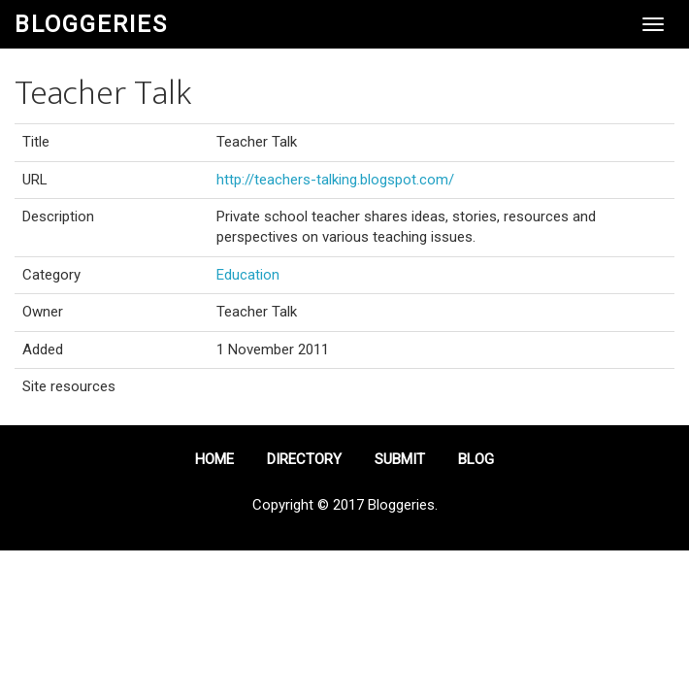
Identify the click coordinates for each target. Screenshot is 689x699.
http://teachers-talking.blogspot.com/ (335, 179)
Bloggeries (91, 24)
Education (247, 274)
